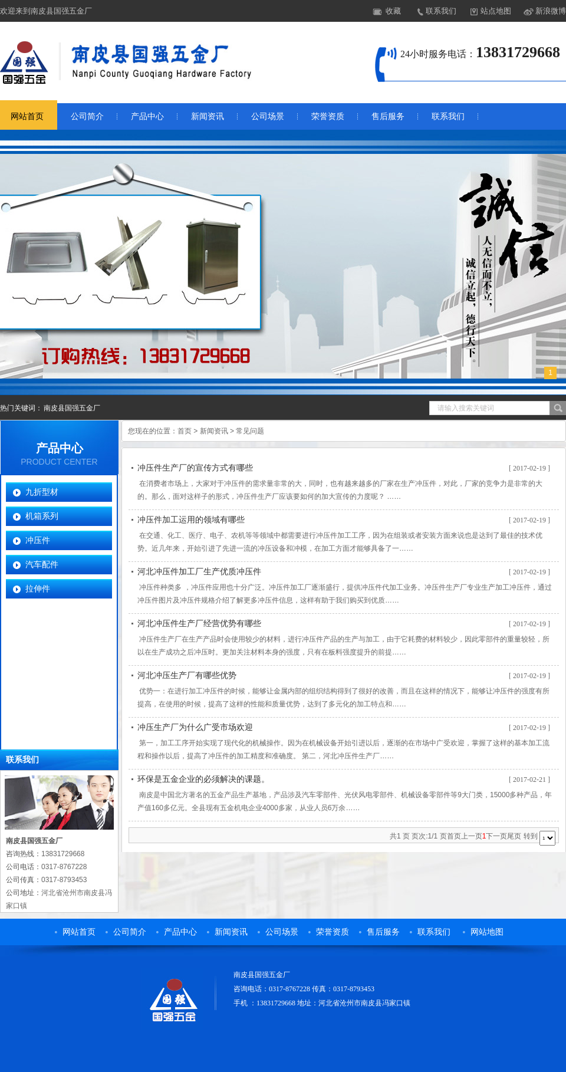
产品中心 (147, 116)
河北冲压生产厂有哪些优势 (186, 675)
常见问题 (250, 431)
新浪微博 (550, 10)
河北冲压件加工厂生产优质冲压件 (199, 571)
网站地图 (487, 932)
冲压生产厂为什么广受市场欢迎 (195, 727)
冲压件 (37, 540)
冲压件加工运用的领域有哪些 (191, 519)
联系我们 (441, 10)
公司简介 (87, 116)
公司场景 (267, 116)
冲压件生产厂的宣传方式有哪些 (195, 467)
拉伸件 (37, 588)
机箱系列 (41, 516)
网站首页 (79, 932)
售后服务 (387, 116)
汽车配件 (41, 564)
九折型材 (41, 491)
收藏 (393, 10)
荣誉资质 (327, 116)
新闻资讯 (207, 116)
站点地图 (496, 10)
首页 (184, 431)
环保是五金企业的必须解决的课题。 (203, 779)
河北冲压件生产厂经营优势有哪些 (199, 623)
